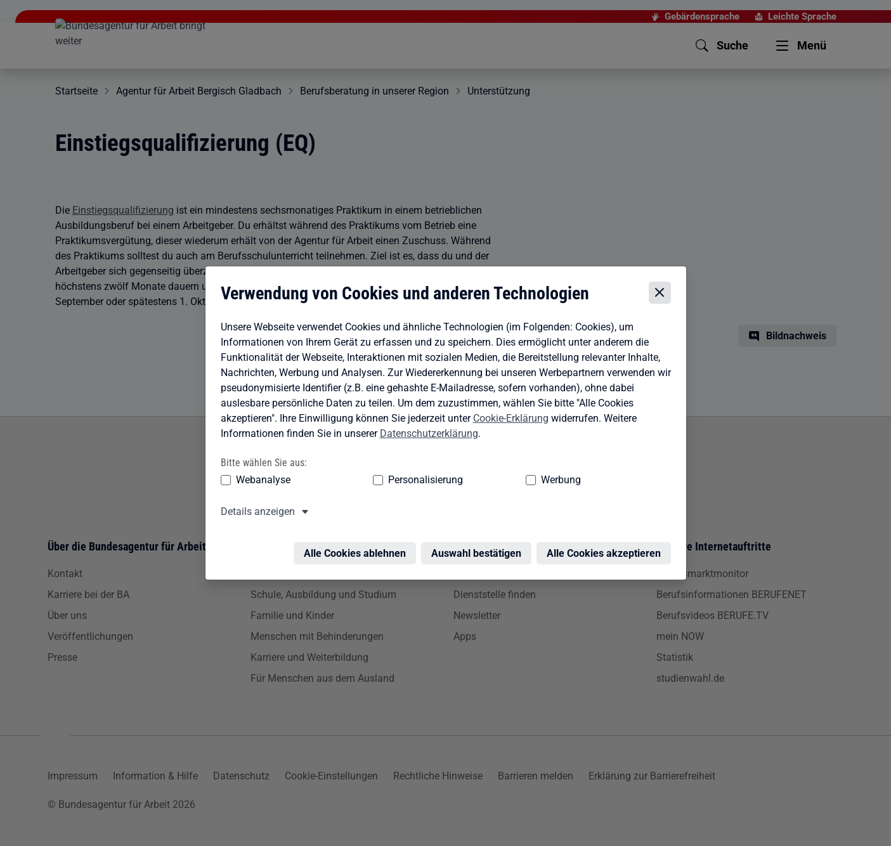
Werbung (486, 480)
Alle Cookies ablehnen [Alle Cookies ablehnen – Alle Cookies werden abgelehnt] (358, 546)
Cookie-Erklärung (507, 418)
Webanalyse (260, 480)
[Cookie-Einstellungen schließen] (663, 293)
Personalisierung (386, 480)
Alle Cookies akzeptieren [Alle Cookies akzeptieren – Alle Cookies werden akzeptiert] (607, 546)
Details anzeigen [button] (255, 511)
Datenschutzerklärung (426, 433)
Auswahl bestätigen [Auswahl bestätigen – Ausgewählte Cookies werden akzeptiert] (479, 546)
